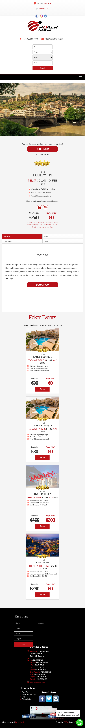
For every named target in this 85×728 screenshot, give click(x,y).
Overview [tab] (7, 236)
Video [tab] (46, 241)
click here (50, 227)
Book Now (43, 149)
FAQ (23, 697)
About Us (25, 692)
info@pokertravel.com (37, 683)
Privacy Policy (27, 699)
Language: (42, 3)
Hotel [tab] (46, 236)
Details (42, 389)
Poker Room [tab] (8, 241)
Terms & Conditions (28, 694)
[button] (6, 109)
